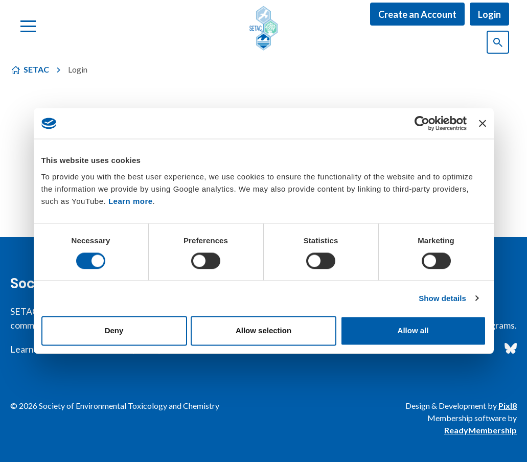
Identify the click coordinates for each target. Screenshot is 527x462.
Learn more (130, 201)
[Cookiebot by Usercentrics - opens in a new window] (422, 123)
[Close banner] (482, 123)
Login (489, 14)
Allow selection (263, 331)
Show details (442, 298)
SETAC (36, 69)
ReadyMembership (480, 430)
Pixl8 (507, 405)
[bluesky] (511, 348)
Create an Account (417, 14)
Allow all (413, 331)
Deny (114, 331)
